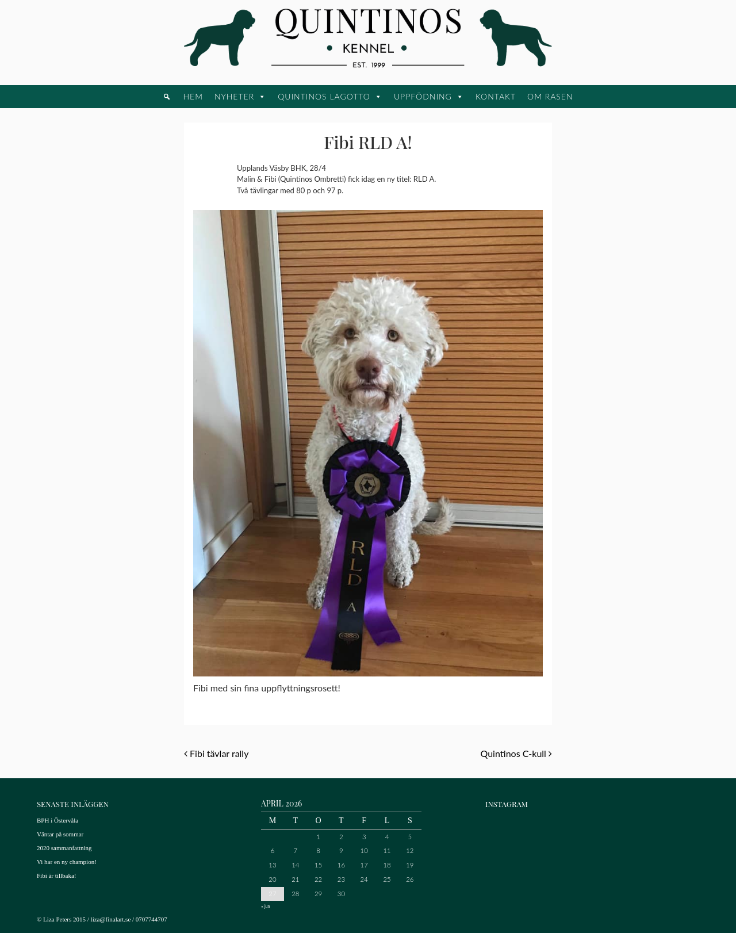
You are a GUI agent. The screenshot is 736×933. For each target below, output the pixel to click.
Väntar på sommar (60, 834)
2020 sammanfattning (64, 847)
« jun (265, 906)
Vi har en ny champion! (67, 861)
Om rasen (550, 96)
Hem (192, 96)
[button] (167, 96)
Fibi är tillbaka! (56, 875)
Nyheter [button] (234, 96)
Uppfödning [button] (423, 96)
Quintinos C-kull (516, 753)
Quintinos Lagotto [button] (324, 96)
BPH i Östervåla (57, 820)
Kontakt (496, 96)
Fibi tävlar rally (216, 753)
